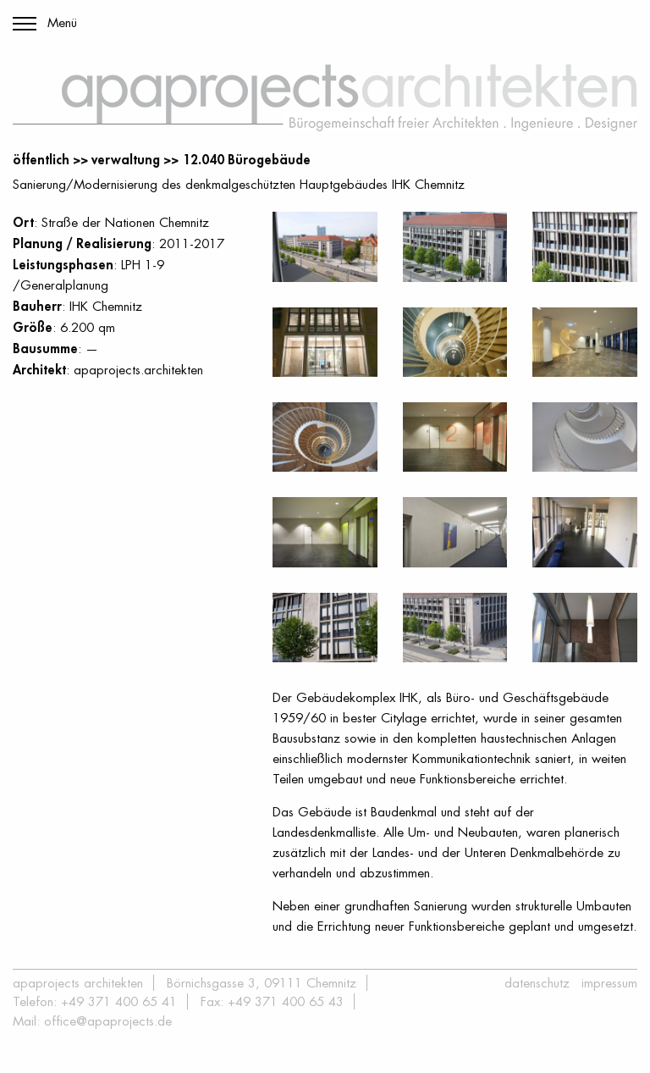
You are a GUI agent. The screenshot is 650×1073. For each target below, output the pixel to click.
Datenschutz (537, 983)
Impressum (609, 983)
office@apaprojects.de (108, 1021)
